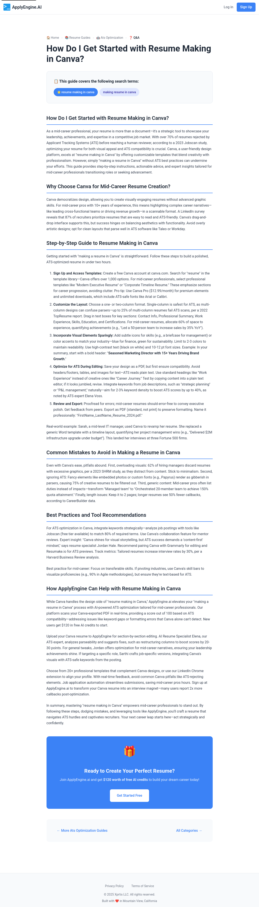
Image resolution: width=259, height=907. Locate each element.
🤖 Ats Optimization (109, 37)
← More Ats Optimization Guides (82, 830)
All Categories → (189, 830)
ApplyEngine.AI (22, 7)
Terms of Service (142, 886)
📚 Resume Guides (77, 37)
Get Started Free (129, 795)
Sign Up (246, 7)
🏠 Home (53, 37)
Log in (228, 7)
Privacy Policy (114, 886)
